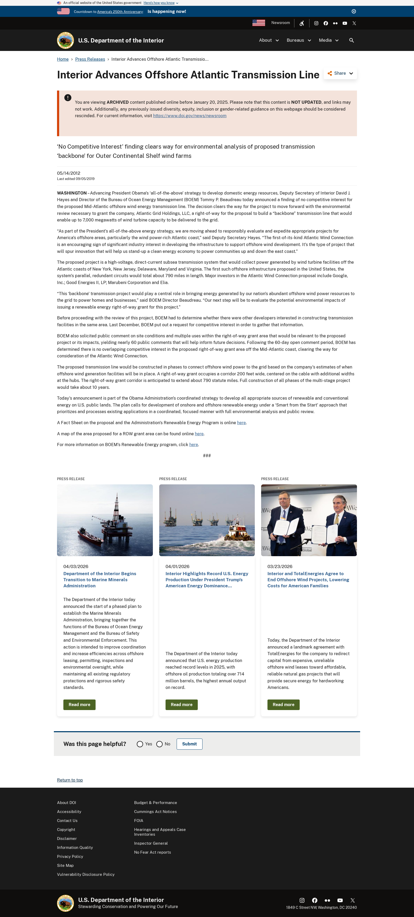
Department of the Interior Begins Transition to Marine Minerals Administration (99, 580)
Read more (79, 704)
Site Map (65, 865)
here (241, 422)
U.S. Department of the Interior (121, 40)
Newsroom (280, 23)
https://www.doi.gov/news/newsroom (190, 115)
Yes (148, 743)
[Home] (65, 40)
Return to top (70, 780)
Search (351, 40)
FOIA (138, 820)
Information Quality (75, 847)
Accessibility (69, 811)
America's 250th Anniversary (120, 12)
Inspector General (151, 843)
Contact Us (67, 820)
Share (340, 73)
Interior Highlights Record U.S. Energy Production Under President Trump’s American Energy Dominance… (207, 580)
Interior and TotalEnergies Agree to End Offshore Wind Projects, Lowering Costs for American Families (308, 580)
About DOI (66, 802)
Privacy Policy (70, 856)
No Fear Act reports (152, 852)
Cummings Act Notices (155, 811)
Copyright (66, 829)
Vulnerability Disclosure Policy (86, 874)
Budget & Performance (155, 802)
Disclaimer (67, 838)
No (167, 743)
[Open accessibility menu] (302, 23)
